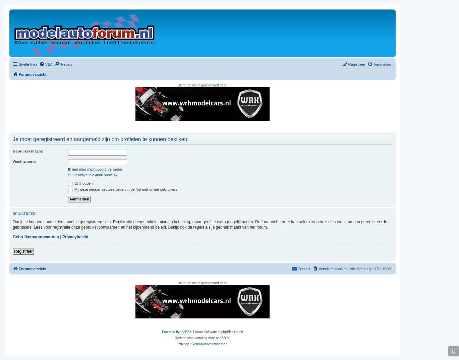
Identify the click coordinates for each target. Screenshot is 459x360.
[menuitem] (46, 64)
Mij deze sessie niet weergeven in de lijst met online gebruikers (122, 189)
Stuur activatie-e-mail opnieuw (92, 175)
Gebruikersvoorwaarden (36, 237)
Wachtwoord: (24, 162)
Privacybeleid (75, 237)
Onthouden (80, 183)
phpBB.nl (223, 338)
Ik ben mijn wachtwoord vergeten (95, 169)
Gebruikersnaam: (28, 151)
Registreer (23, 251)
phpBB (185, 332)
